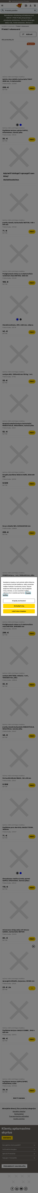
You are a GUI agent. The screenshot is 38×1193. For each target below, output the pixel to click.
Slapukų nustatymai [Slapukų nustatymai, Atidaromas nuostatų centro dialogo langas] (19, 601)
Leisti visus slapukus (19, 611)
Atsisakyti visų (19, 606)
